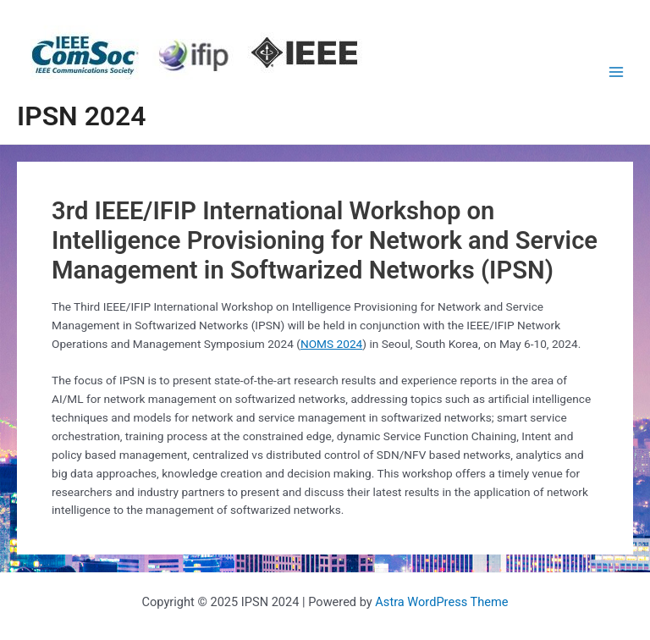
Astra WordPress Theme (441, 602)
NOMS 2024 (331, 343)
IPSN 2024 (81, 116)
